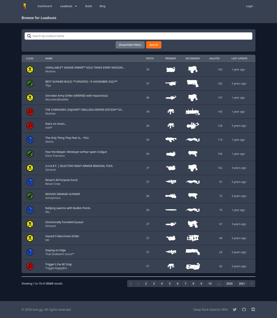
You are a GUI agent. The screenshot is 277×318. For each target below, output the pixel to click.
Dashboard (45, 6)
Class (29, 58)
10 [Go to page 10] (209, 283)
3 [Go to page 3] (154, 283)
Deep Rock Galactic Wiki (210, 309)
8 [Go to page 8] (193, 283)
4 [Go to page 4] (162, 283)
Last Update (240, 58)
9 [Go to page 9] (201, 283)
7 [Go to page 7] (185, 283)
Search (153, 45)
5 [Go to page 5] (169, 283)
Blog (102, 6)
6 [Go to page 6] (177, 283)
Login (249, 6)
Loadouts (69, 6)
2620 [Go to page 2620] (229, 283)
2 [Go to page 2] (146, 283)
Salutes (214, 58)
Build (88, 6)
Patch (150, 58)
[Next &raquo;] (251, 283)
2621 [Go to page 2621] (242, 283)
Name (49, 58)
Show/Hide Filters (130, 45)
